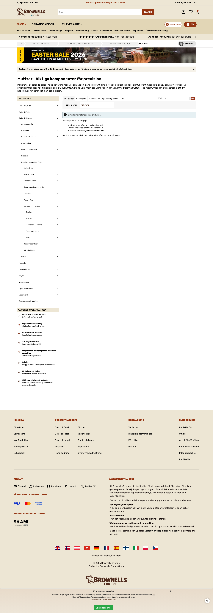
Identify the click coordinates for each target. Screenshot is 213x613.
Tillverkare (71, 24)
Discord (20, 486)
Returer (132, 446)
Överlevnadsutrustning (157, 31)
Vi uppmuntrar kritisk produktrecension (38, 365)
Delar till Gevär (23, 31)
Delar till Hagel (55, 31)
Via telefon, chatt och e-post (33, 326)
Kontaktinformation (189, 446)
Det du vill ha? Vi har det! (32, 317)
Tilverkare (19, 427)
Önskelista (191, 12)
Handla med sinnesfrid (31, 344)
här (154, 595)
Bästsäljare (19, 433)
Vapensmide (106, 31)
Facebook (54, 486)
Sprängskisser (43, 24)
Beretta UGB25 (131, 88)
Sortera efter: (71, 105)
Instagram (36, 486)
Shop (20, 24)
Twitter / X (88, 486)
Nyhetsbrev (19, 453)
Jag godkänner (103, 607)
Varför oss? (134, 427)
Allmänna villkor (96, 599)
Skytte (94, 31)
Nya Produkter (21, 440)
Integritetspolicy (187, 453)
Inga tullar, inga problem (32, 335)
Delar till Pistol (39, 31)
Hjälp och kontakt (27, 2)
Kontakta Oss (185, 427)
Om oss (183, 433)
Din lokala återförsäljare (140, 433)
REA (192, 24)
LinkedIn (70, 486)
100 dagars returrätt (186, 2)
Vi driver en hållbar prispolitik (34, 374)
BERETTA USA (65, 88)
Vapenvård (138, 31)
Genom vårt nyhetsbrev (31, 356)
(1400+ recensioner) (114, 37)
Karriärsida (184, 459)
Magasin (69, 31)
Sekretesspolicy (110, 599)
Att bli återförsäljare (189, 440)
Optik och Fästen (122, 31)
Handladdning (82, 31)
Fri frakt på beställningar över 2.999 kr (106, 2)
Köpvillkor (133, 440)
